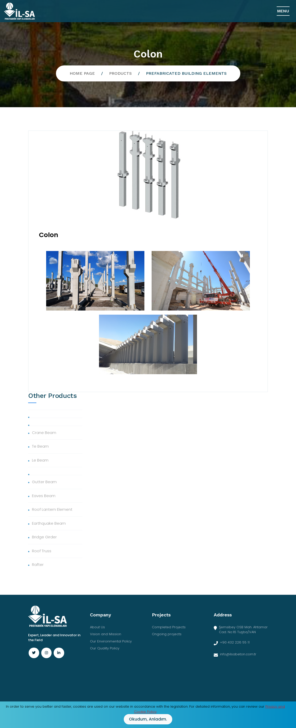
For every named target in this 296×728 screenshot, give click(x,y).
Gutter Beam (44, 481)
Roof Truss (41, 551)
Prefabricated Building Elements (186, 73)
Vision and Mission (105, 634)
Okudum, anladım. (148, 719)
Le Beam (40, 460)
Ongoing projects (167, 634)
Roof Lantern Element (52, 509)
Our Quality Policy (104, 648)
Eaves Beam (43, 495)
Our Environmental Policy (111, 641)
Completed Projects (169, 627)
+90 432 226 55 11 (235, 642)
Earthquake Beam (49, 523)
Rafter (38, 564)
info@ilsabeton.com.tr (238, 654)
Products (120, 73)
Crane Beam (44, 432)
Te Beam (40, 446)
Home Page (82, 73)
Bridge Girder (44, 537)
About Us (97, 627)
